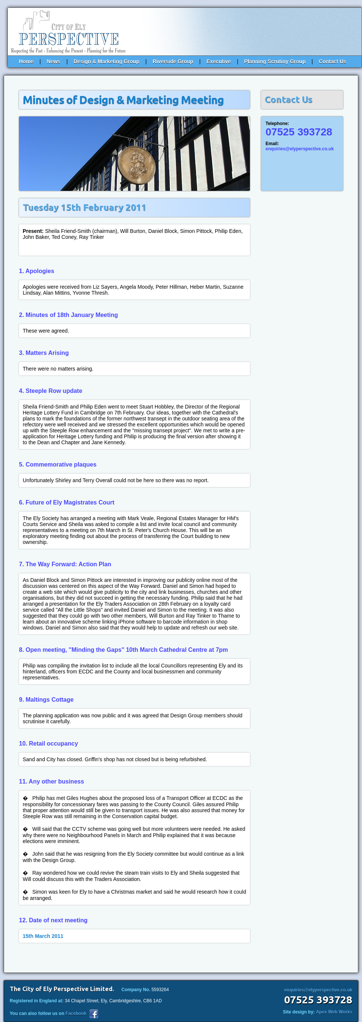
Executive (219, 61)
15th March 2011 (43, 936)
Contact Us (332, 61)
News (54, 61)
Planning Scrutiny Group (275, 61)
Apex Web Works (334, 1012)
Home (26, 61)
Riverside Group (173, 61)
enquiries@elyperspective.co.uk (300, 148)
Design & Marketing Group (107, 61)
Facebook (76, 1013)
